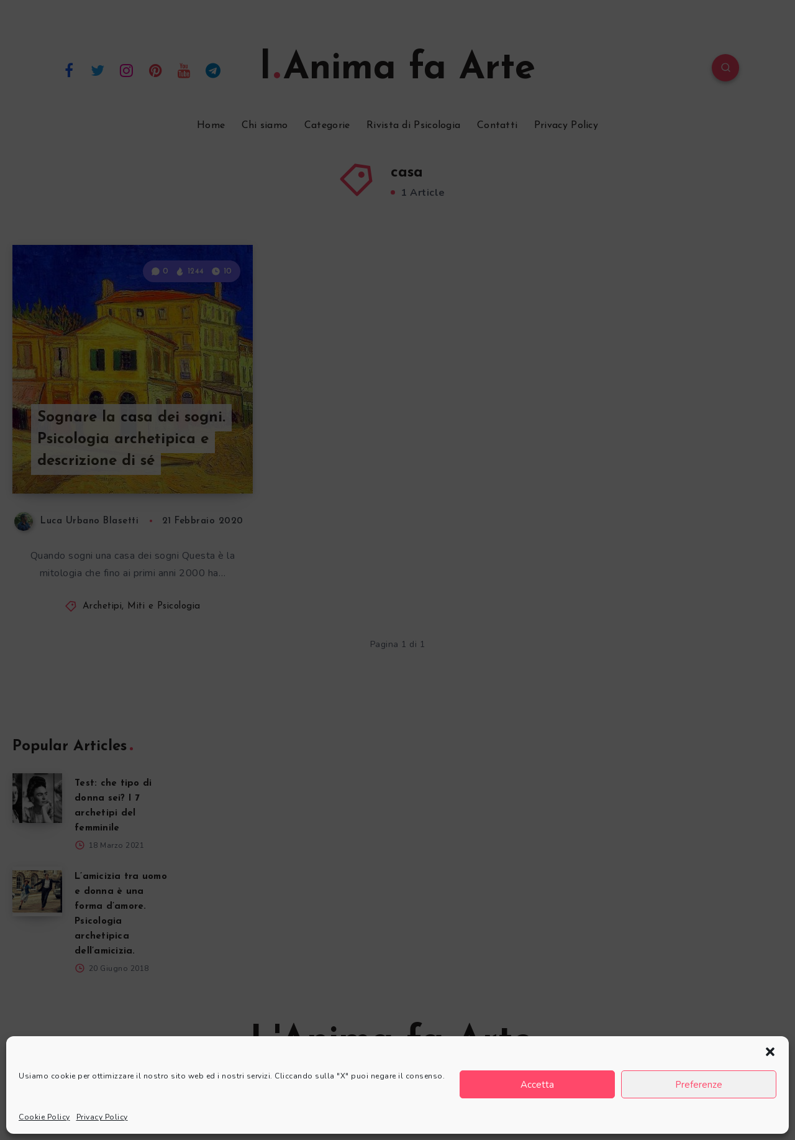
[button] (770, 1052)
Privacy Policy (102, 1117)
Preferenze (698, 1084)
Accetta (537, 1084)
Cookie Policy (44, 1117)
